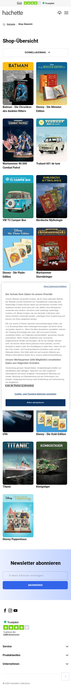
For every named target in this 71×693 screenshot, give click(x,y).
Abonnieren (35, 585)
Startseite (9, 24)
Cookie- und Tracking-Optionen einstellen (35, 394)
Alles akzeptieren (35, 402)
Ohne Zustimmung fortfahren (55, 286)
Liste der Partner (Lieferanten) (19, 386)
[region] (35, 346)
